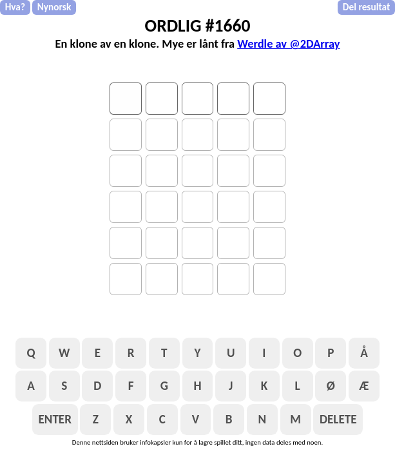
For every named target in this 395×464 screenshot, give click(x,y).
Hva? (15, 7)
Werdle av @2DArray (288, 43)
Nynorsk (54, 7)
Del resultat (366, 7)
